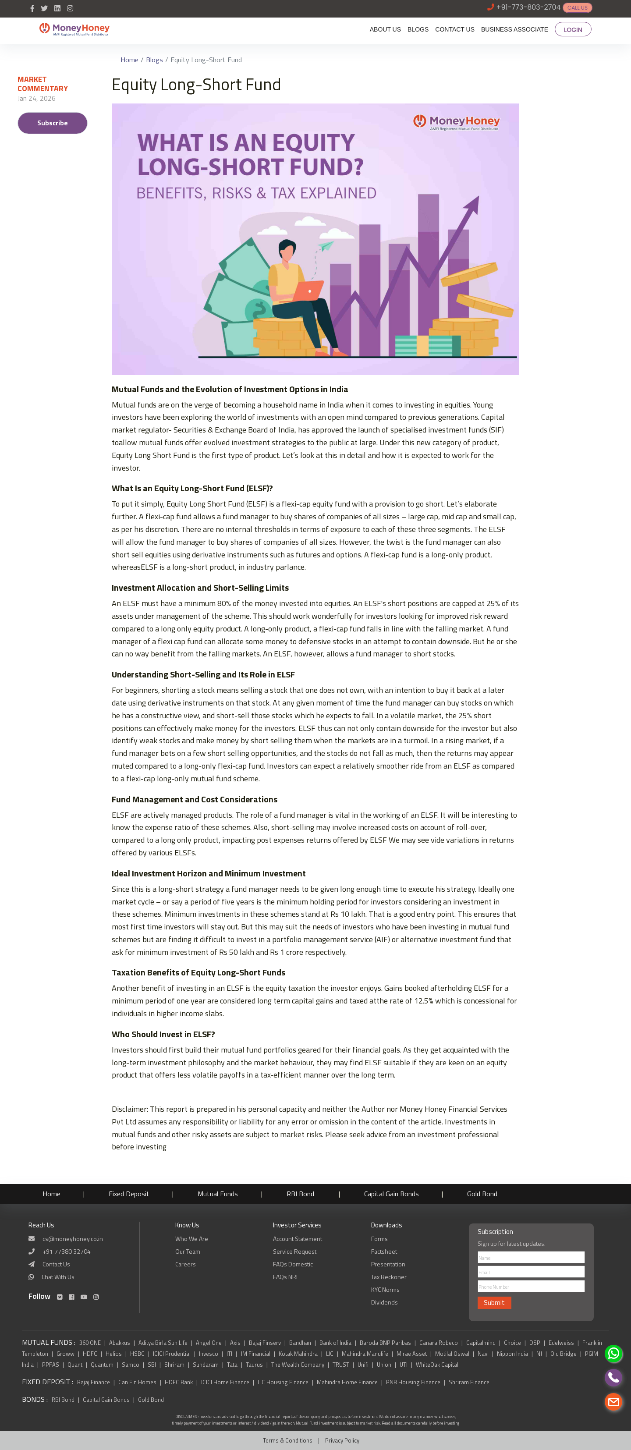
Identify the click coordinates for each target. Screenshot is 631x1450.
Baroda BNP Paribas (385, 1342)
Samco (130, 1364)
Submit (494, 1303)
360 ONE (90, 1342)
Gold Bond (497, 1193)
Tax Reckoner (389, 1276)
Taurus (254, 1364)
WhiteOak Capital (437, 1364)
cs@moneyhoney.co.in (73, 1238)
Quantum (102, 1364)
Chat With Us (58, 1276)
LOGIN (573, 29)
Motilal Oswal (452, 1353)
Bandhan (300, 1342)
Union (384, 1364)
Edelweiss (561, 1342)
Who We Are (191, 1238)
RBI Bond (310, 1193)
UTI (404, 1364)
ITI (229, 1353)
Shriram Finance (469, 1382)
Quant (74, 1364)
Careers (185, 1264)
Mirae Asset (412, 1353)
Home (129, 59)
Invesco (208, 1353)
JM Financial (255, 1353)
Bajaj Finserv (265, 1342)
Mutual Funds (225, 1193)
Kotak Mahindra (298, 1353)
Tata (232, 1364)
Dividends (384, 1302)
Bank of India (335, 1342)
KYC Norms (385, 1289)
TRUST (341, 1364)
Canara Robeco (438, 1342)
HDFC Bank (179, 1382)
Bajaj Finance (93, 1382)
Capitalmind (481, 1342)
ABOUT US (385, 29)
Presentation (388, 1264)
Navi (483, 1353)
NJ (539, 1353)
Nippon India (512, 1353)
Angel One (209, 1342)
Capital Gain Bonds (403, 1193)
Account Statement (297, 1238)
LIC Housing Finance (284, 1382)
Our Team (187, 1251)
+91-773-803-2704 (528, 7)
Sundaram (206, 1364)
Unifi (363, 1364)
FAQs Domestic (293, 1264)
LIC (329, 1353)
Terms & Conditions (287, 1440)
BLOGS (418, 29)
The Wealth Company (297, 1364)
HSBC (137, 1353)
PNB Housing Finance (414, 1382)
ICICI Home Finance (225, 1382)
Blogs (154, 59)
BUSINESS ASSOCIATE (514, 29)
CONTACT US (455, 29)
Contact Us (56, 1264)
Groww (65, 1353)
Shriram (174, 1364)
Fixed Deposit (133, 1193)
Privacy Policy (342, 1440)
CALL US (577, 7)
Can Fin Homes (138, 1382)
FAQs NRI (285, 1276)
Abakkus (119, 1342)
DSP (534, 1342)
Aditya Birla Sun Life (163, 1342)
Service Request (294, 1251)
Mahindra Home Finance (348, 1382)
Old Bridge (563, 1353)
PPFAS (50, 1364)
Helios (114, 1353)
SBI (152, 1364)
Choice (512, 1342)
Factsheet (384, 1251)
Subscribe (52, 123)
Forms (379, 1238)
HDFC (90, 1353)
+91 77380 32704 (67, 1251)
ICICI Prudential (172, 1353)
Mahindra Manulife (365, 1353)
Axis (235, 1342)
